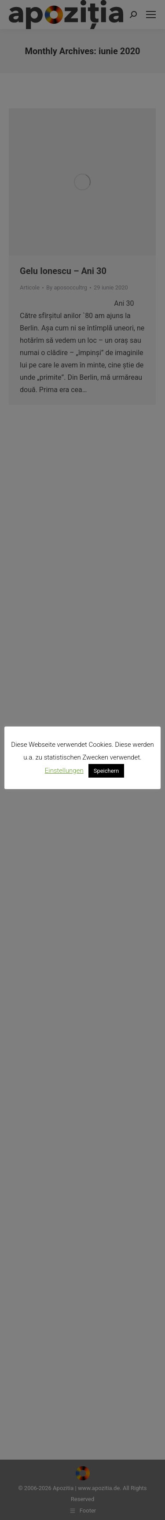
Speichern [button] (106, 770)
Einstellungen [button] (64, 771)
